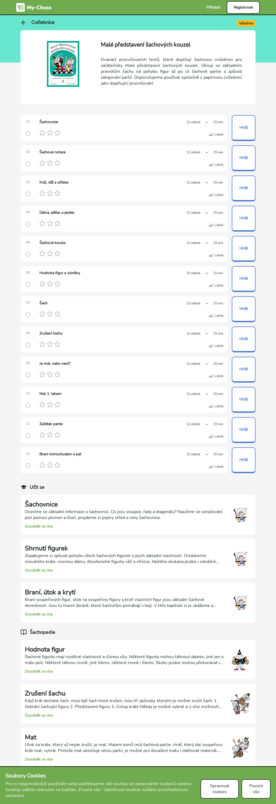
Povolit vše (256, 789)
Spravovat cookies (219, 789)
